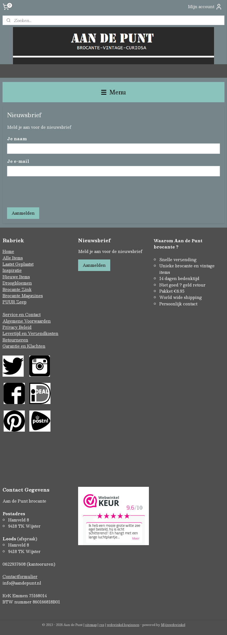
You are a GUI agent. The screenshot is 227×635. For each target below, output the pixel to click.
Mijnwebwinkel (173, 624)
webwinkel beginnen (123, 624)
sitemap (91, 624)
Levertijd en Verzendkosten (30, 333)
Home (8, 251)
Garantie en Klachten (24, 346)
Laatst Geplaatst (18, 264)
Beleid (25, 327)
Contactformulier (20, 576)
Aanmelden (23, 213)
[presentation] (50, 192)
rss (101, 624)
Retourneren (15, 339)
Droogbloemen (17, 282)
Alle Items (13, 257)
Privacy (11, 327)
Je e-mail (18, 161)
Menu (113, 92)
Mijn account (205, 6)
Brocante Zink (17, 289)
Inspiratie (12, 270)
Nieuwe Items (16, 276)
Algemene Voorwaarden (27, 321)
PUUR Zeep (15, 301)
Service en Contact (22, 314)
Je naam (17, 139)
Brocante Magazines (23, 295)
